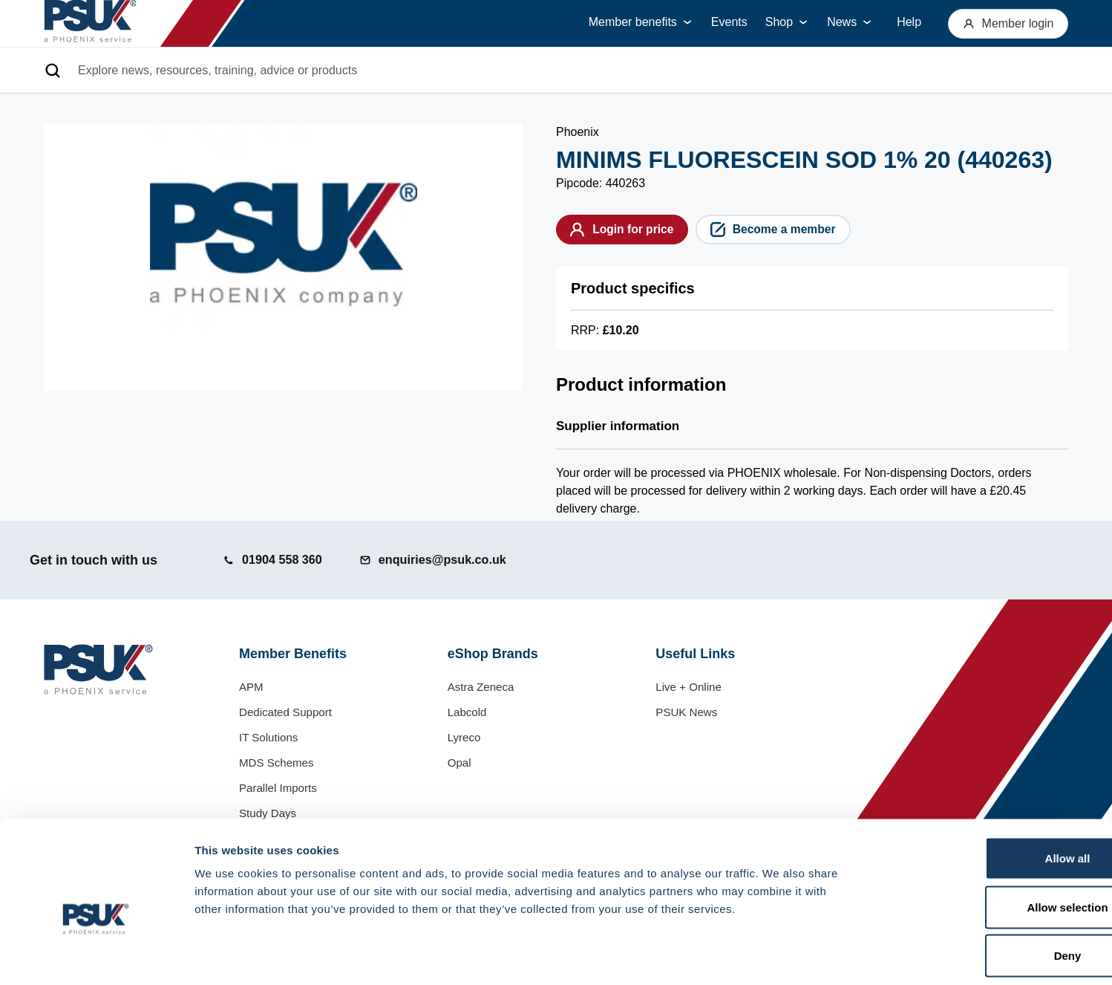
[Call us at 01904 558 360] (277, 560)
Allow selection (987, 839)
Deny (988, 887)
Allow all (988, 790)
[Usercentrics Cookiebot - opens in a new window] (96, 956)
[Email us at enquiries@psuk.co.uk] (449, 560)
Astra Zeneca (483, 686)
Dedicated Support (288, 712)
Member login (1004, 23)
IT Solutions (270, 737)
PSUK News (688, 712)
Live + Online (690, 686)
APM (252, 686)
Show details (779, 955)
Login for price (630, 231)
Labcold (468, 712)
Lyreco (465, 737)
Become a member (800, 231)
